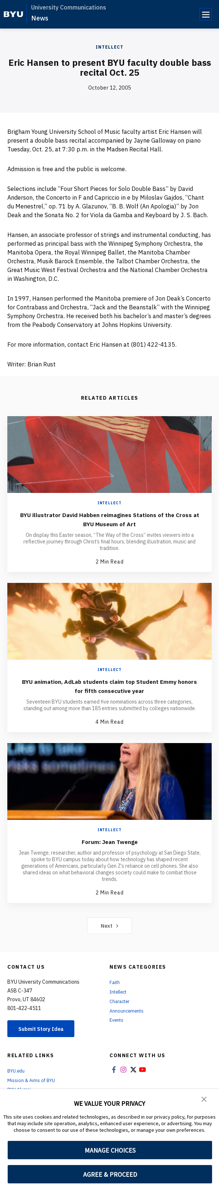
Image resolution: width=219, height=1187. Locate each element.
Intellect (109, 47)
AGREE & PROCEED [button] (110, 1174)
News (39, 18)
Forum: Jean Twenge (110, 841)
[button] (204, 1099)
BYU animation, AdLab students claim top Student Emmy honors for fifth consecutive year (110, 685)
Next (109, 925)
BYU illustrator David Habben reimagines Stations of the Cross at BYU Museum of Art (109, 518)
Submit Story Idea (45, 1029)
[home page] (13, 14)
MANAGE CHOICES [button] (110, 1150)
